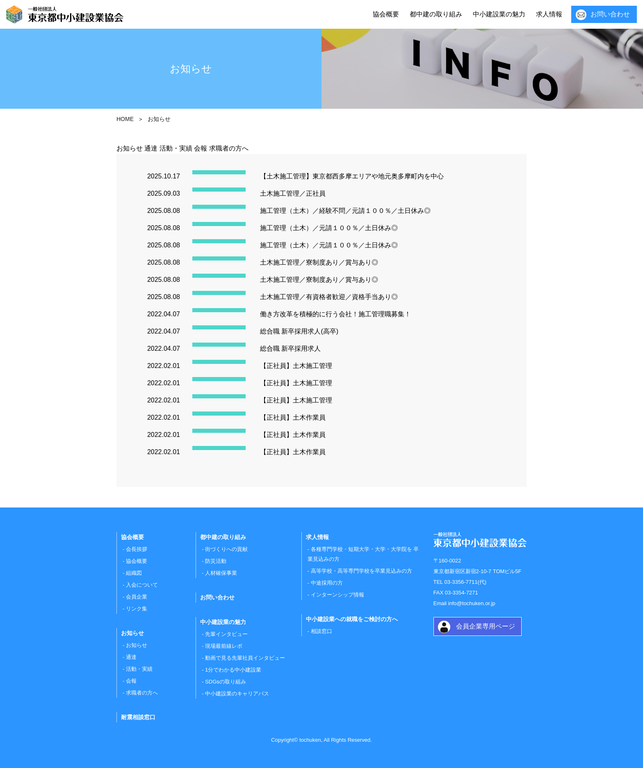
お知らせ (129, 148)
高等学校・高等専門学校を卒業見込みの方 (361, 571)
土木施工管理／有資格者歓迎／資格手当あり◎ (329, 296)
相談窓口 (321, 631)
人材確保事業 (221, 573)
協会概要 (386, 14)
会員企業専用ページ (485, 626)
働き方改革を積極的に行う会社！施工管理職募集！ (335, 314)
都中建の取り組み (436, 14)
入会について (142, 585)
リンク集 (136, 609)
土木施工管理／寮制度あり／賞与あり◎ (319, 262)
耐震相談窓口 (138, 717)
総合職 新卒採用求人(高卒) (299, 331)
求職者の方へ (229, 148)
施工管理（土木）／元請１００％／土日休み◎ (329, 227)
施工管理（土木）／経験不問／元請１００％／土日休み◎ (345, 210)
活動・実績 (176, 148)
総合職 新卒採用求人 (290, 348)
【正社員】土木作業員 (293, 417)
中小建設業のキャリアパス (237, 693)
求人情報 (549, 14)
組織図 (134, 573)
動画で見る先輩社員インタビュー (245, 658)
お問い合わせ (610, 14)
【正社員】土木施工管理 (296, 365)
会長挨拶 (136, 549)
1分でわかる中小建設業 (233, 670)
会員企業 (136, 597)
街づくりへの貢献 (226, 549)
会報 (200, 148)
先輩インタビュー (226, 634)
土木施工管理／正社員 (293, 193)
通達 (150, 148)
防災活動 (215, 561)
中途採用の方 (327, 583)
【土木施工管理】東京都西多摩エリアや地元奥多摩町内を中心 (352, 176)
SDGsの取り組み (225, 682)
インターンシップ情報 (337, 595)
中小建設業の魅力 (499, 14)
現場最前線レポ (223, 646)
